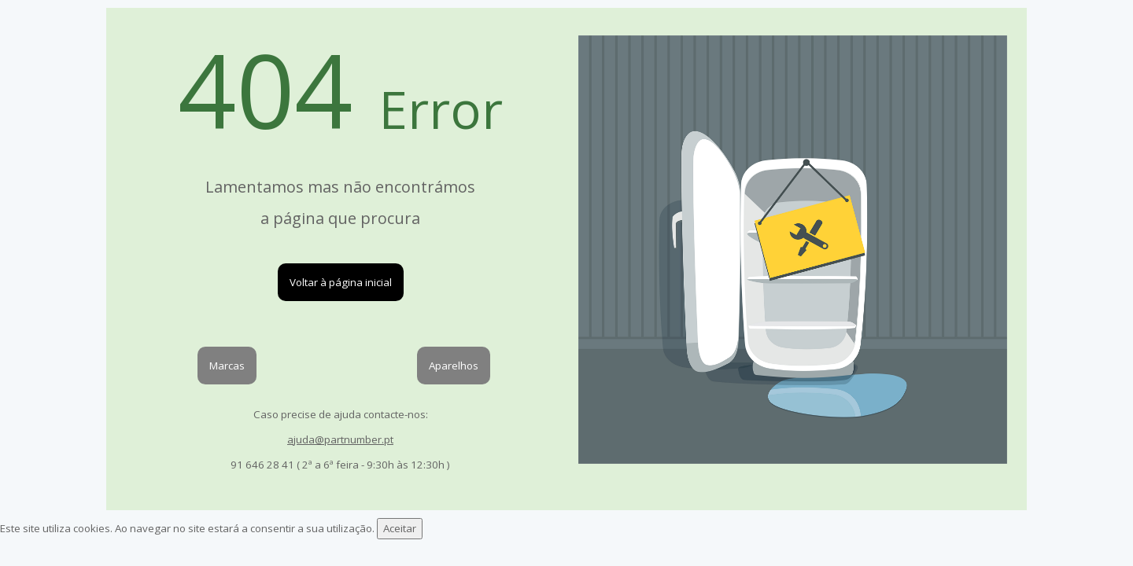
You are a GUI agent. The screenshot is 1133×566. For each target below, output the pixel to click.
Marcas (227, 365)
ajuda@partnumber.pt (340, 439)
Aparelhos (453, 365)
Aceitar (399, 528)
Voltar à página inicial (341, 282)
